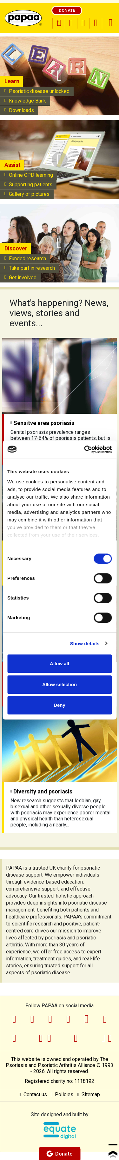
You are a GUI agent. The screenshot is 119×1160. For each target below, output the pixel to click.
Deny (59, 705)
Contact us (33, 1094)
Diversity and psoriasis (41, 791)
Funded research (25, 258)
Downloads (19, 110)
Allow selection (59, 684)
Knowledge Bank (25, 101)
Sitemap (88, 1094)
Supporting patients (28, 185)
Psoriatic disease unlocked (36, 91)
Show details (85, 643)
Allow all (59, 663)
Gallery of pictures (27, 194)
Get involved (20, 278)
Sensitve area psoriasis (42, 423)
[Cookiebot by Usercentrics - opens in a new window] (85, 449)
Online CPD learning (28, 175)
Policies (62, 1094)
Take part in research (29, 268)
